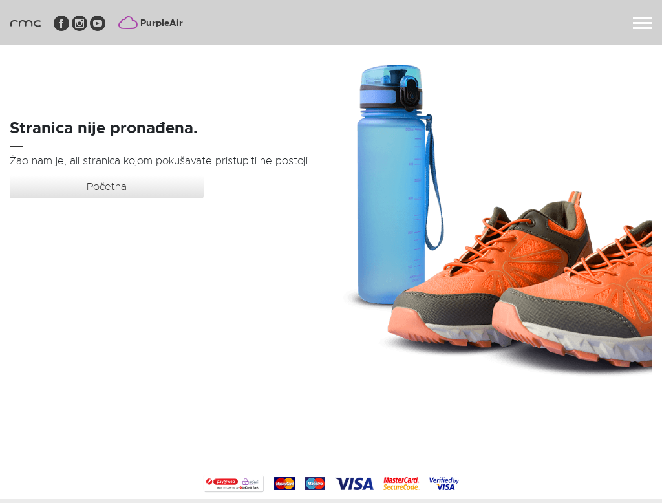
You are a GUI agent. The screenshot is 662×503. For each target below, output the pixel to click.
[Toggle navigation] (643, 23)
